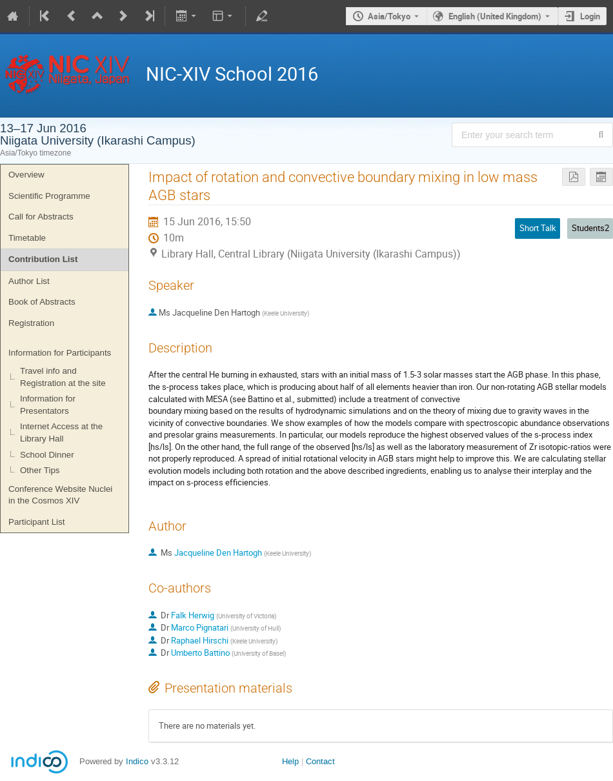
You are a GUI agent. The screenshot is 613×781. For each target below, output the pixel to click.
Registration (31, 323)
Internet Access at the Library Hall (61, 432)
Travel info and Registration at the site (63, 377)
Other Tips (39, 470)
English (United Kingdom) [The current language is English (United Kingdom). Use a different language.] (494, 16)
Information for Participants (59, 353)
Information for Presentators (47, 405)
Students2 (590, 228)
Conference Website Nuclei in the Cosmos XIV (60, 495)
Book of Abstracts (41, 302)
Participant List (36, 522)
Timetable (27, 238)
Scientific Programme (49, 196)
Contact (320, 761)
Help (290, 761)
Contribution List (42, 259)
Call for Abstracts (41, 216)
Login (590, 16)
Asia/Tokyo (389, 16)
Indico (137, 761)
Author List (29, 281)
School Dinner (47, 455)
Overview (26, 174)
